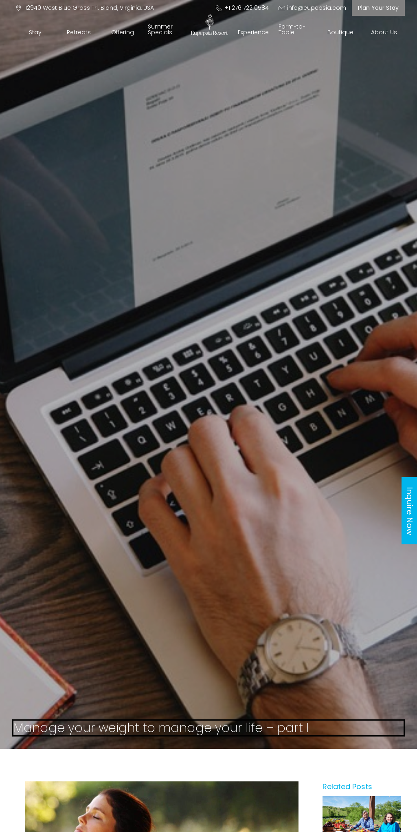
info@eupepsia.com (313, 8)
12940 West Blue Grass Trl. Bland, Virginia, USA (85, 8)
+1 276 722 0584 (242, 8)
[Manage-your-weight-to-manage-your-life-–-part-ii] (362, 799)
